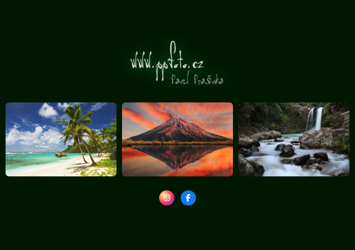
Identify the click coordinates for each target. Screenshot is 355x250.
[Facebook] (188, 198)
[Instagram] (166, 198)
